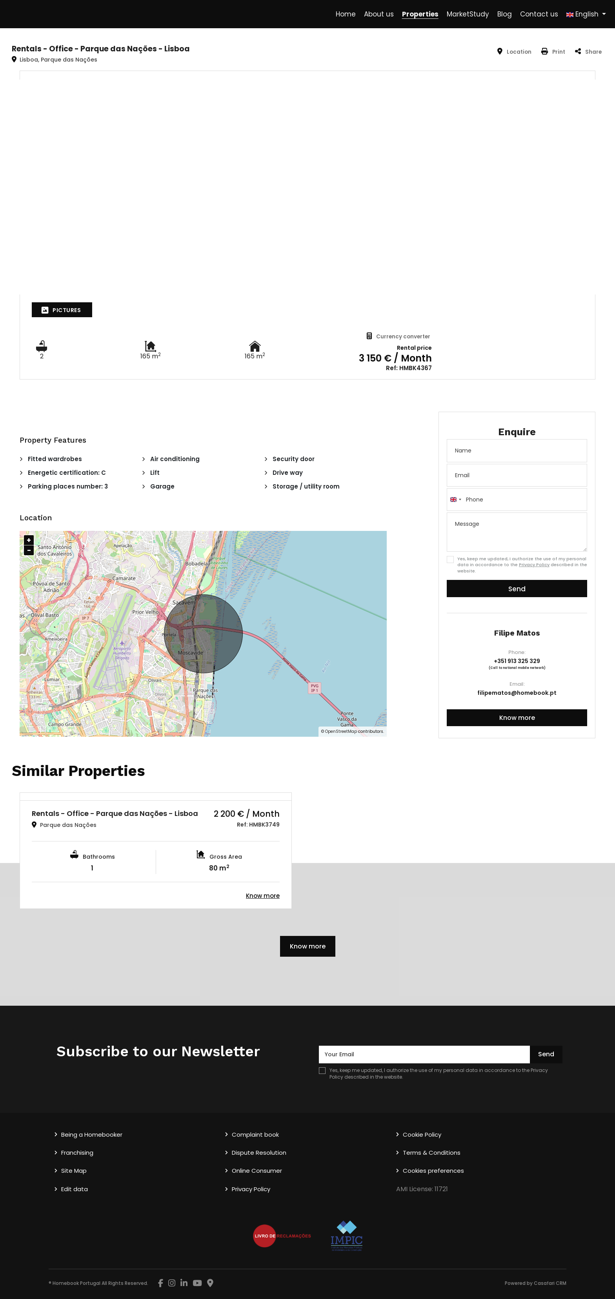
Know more (517, 717)
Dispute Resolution (259, 1152)
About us (379, 14)
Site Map (74, 1170)
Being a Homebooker (91, 1134)
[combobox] (455, 500)
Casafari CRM (550, 1283)
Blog (504, 14)
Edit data (74, 1189)
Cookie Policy (422, 1134)
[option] (156, 850)
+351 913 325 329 (517, 661)
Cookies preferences (433, 1170)
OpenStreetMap (341, 731)
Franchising (77, 1152)
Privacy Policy (534, 564)
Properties (420, 14)
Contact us (539, 14)
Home (346, 14)
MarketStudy (468, 14)
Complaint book (255, 1134)
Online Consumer (257, 1170)
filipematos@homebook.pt (517, 693)
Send (517, 589)
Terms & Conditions (431, 1152)
